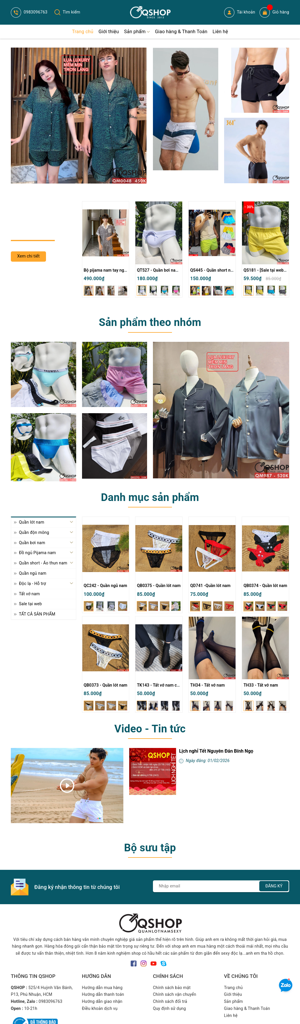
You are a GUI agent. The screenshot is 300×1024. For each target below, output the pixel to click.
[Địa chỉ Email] (221, 886)
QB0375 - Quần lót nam (158, 585)
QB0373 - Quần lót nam (105, 685)
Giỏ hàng (274, 12)
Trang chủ (233, 987)
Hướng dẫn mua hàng (102, 987)
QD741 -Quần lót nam (210, 585)
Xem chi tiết (28, 256)
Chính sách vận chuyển (174, 994)
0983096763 (29, 12)
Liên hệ (231, 1015)
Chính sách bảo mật (171, 987)
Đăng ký (274, 886)
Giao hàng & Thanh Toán (247, 1008)
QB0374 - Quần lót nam (265, 585)
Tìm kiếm (67, 12)
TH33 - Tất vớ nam (260, 685)
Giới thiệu (233, 994)
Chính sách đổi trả (170, 1001)
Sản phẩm (233, 1001)
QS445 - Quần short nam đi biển (220, 270)
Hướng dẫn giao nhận (102, 1001)
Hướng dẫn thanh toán (103, 994)
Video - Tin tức (149, 729)
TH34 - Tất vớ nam (207, 685)
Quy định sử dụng (169, 1008)
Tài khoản (239, 12)
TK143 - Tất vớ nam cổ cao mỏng (168, 685)
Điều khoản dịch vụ (100, 1008)
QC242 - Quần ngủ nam (105, 585)
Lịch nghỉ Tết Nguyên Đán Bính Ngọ (216, 751)
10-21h (31, 1008)
